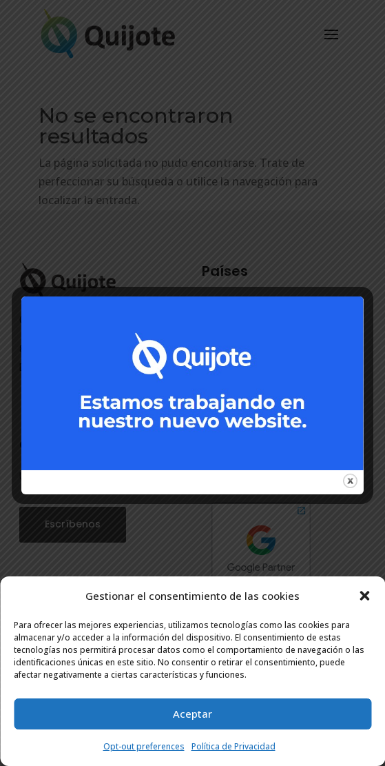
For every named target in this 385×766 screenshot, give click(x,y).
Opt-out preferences (144, 746)
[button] (364, 596)
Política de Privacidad (233, 746)
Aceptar (192, 713)
